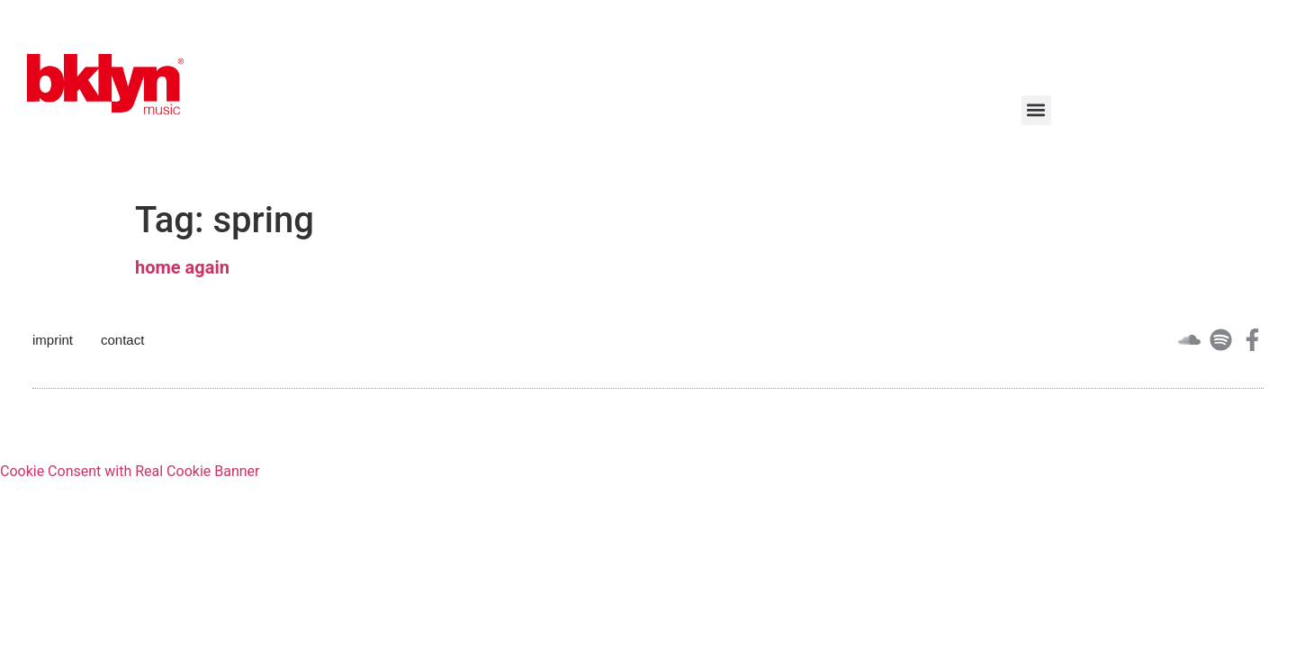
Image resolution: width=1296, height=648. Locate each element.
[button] (1036, 110)
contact (122, 339)
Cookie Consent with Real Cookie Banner (129, 471)
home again (182, 267)
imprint (52, 339)
